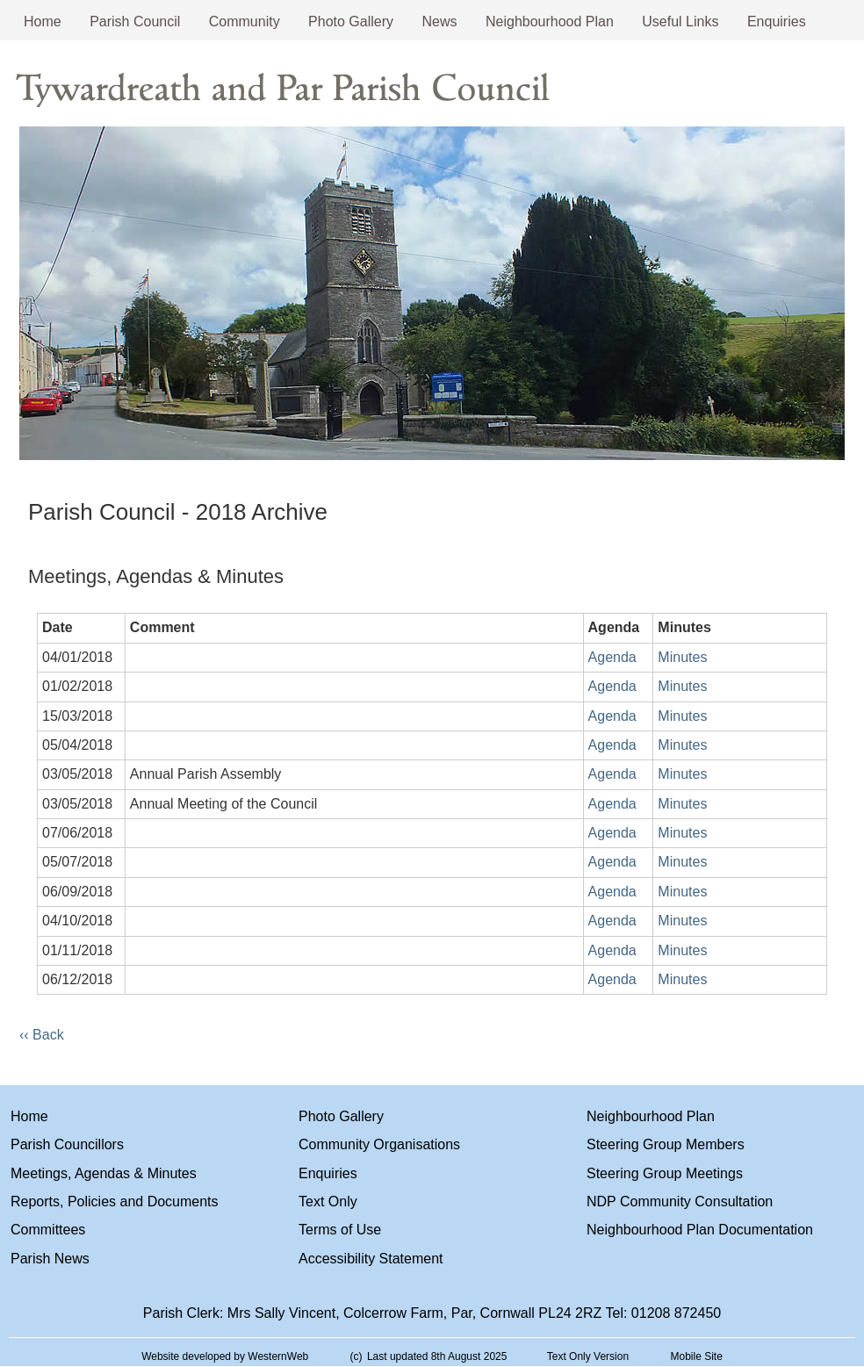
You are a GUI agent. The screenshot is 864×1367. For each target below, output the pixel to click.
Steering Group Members (666, 1144)
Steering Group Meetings (665, 1173)
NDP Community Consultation (680, 1201)
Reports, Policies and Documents (115, 1201)
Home (42, 21)
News (439, 21)
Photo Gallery (350, 21)
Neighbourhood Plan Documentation (700, 1229)
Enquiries (776, 21)
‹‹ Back (41, 1034)
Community (244, 21)
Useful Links (680, 21)
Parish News (50, 1258)
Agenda (612, 657)
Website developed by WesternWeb (224, 1356)
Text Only (328, 1201)
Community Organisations (379, 1144)
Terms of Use (340, 1229)
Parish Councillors (67, 1144)
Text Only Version (588, 1356)
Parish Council (135, 21)
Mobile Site (696, 1356)
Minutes (682, 657)
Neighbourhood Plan (550, 21)
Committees (48, 1229)
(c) (356, 1356)
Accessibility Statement (371, 1258)
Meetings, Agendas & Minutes (104, 1173)
